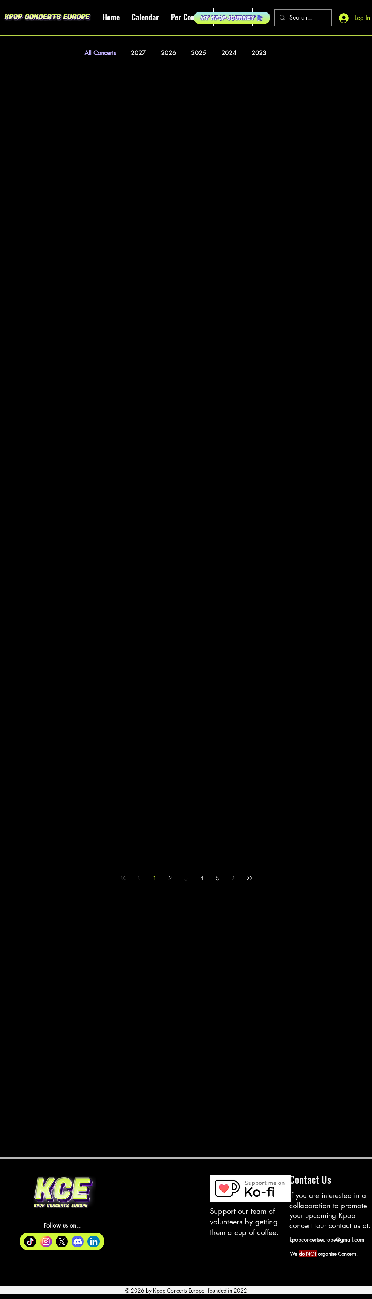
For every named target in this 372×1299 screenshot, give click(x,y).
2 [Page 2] (170, 878)
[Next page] (233, 878)
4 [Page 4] (202, 878)
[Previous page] (138, 878)
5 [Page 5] (217, 878)
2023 (258, 53)
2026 (168, 53)
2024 (228, 53)
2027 (138, 53)
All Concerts (100, 53)
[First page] (123, 878)
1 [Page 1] (154, 878)
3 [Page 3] (186, 878)
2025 (198, 53)
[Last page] (249, 878)
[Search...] (302, 18)
